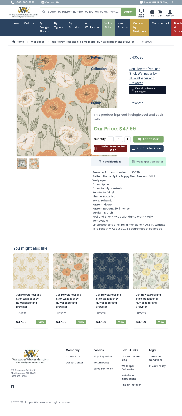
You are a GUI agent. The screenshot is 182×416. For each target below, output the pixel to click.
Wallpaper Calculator (128, 367)
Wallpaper (37, 41)
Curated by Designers (139, 27)
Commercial (160, 23)
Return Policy (101, 362)
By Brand (73, 25)
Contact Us (50, 2)
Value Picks (108, 25)
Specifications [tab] (109, 161)
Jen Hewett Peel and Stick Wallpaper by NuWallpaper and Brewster (92, 41)
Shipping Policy (103, 356)
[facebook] (36, 386)
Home (15, 23)
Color (28, 23)
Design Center (74, 362)
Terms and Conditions (155, 358)
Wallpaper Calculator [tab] (147, 161)
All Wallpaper (92, 25)
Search (128, 12)
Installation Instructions (128, 377)
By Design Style (44, 27)
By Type (57, 25)
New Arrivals (123, 25)
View (41, 322)
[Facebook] (172, 2)
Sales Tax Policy (103, 368)
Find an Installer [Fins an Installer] (131, 384)
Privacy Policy (157, 366)
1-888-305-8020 (23, 2)
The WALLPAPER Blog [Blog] (154, 2)
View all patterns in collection (143, 90)
